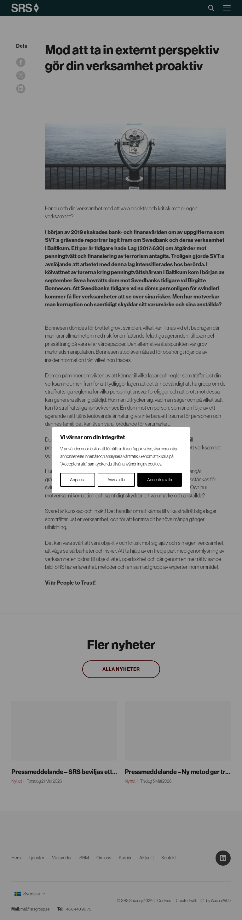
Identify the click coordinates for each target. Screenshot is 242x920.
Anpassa (77, 479)
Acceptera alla (159, 479)
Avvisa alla (116, 479)
